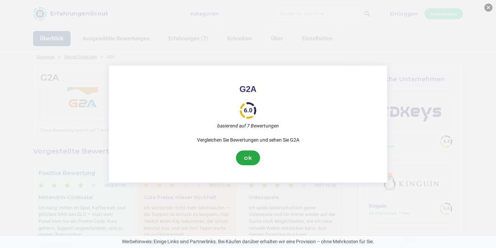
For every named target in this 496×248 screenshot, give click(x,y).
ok (248, 157)
